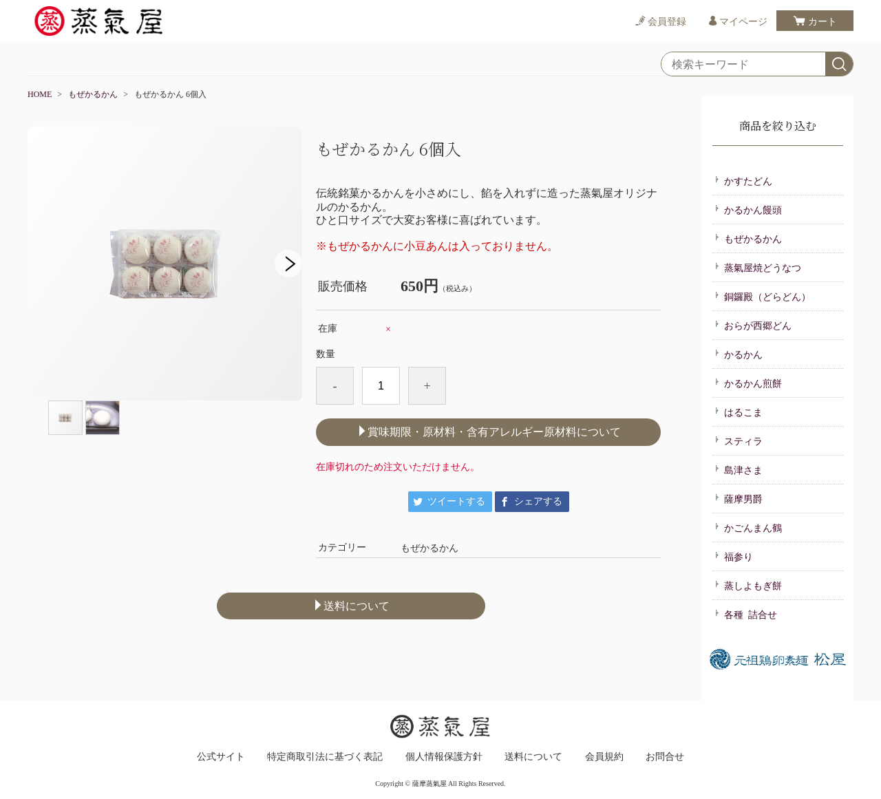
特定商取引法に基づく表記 (325, 757)
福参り (733, 556)
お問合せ (665, 757)
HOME (40, 94)
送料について (351, 605)
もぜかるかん (93, 94)
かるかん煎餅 (748, 382)
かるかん (738, 354)
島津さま (738, 469)
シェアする (538, 501)
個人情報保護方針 (443, 757)
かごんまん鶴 (748, 527)
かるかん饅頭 (748, 209)
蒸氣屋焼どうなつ (757, 267)
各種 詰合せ (745, 614)
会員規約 (604, 757)
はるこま (738, 411)
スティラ (738, 440)
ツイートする (456, 501)
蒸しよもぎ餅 (748, 585)
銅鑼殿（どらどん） (762, 296)
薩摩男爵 (738, 498)
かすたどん (743, 180)
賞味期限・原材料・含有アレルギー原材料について (489, 431)
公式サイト (221, 757)
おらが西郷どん (753, 325)
